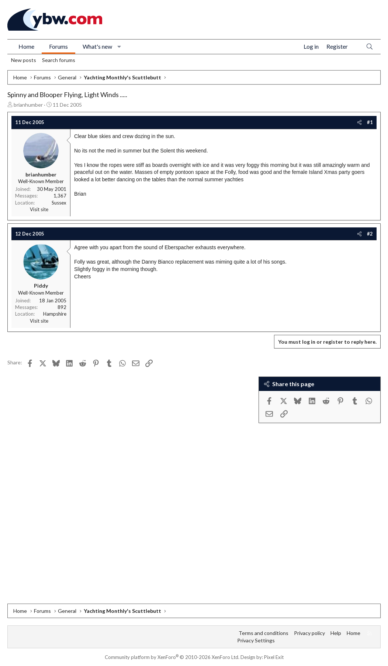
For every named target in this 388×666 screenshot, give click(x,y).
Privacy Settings (256, 640)
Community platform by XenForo (172, 657)
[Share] (359, 122)
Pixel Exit (274, 657)
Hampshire (54, 314)
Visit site (39, 209)
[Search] (369, 47)
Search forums (58, 60)
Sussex (59, 203)
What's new (97, 46)
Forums (58, 46)
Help (335, 633)
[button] (119, 47)
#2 (370, 234)
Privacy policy (309, 633)
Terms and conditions (263, 633)
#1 (370, 122)
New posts (23, 60)
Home (26, 46)
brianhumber (28, 105)
